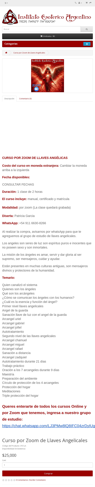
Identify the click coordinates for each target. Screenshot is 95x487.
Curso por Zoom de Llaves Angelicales (29, 53)
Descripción (9, 98)
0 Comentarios (22, 480)
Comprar (47, 473)
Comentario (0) (25, 98)
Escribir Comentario (37, 480)
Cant (4, 460)
